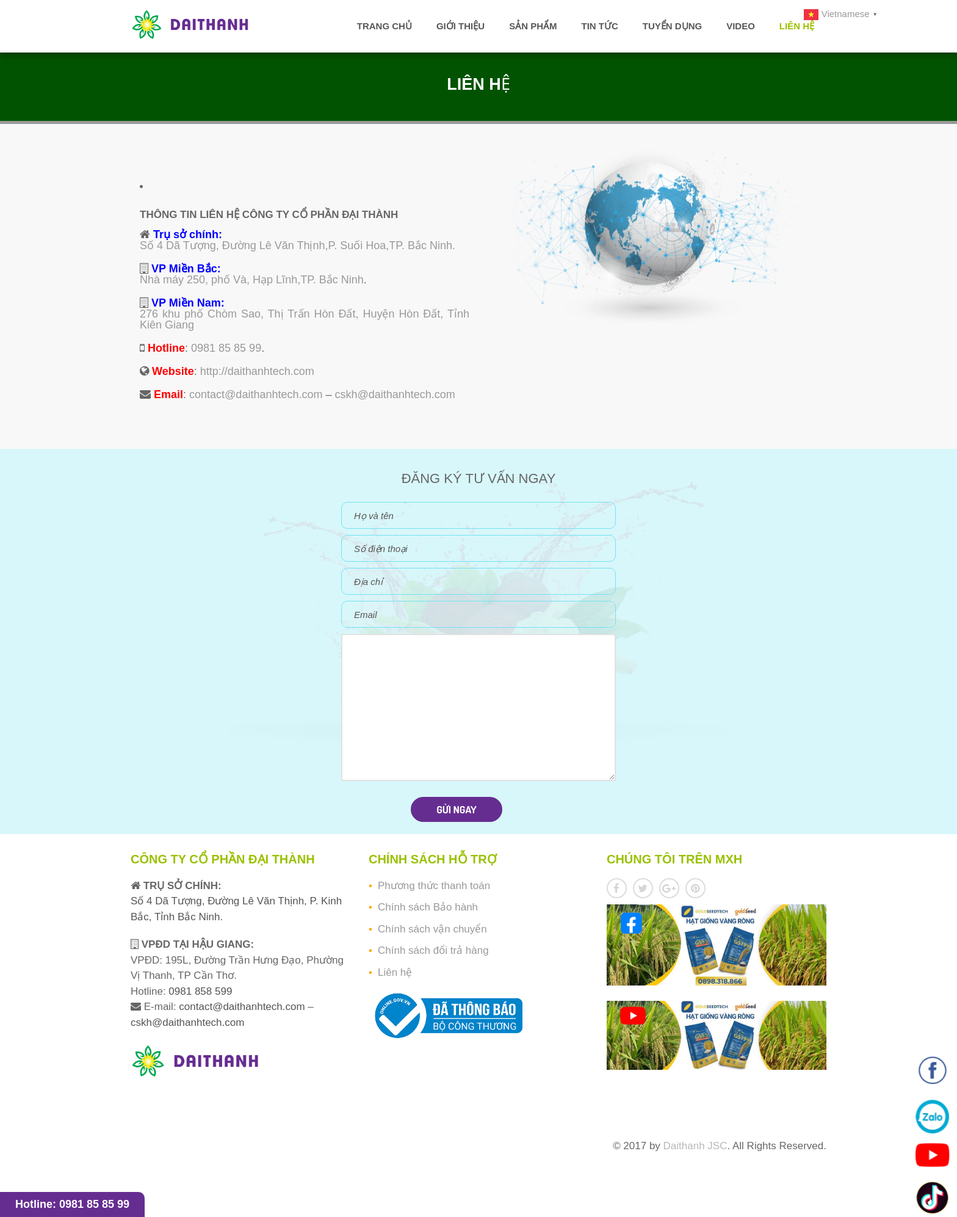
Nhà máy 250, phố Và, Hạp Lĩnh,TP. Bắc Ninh (252, 280)
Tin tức (599, 26)
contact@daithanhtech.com (255, 394)
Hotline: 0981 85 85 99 (72, 1204)
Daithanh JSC (695, 1146)
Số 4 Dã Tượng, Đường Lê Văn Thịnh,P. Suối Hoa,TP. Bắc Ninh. (297, 245)
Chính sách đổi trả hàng (433, 950)
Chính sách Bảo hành (428, 907)
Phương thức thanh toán (434, 886)
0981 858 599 (199, 991)
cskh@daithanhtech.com (394, 394)
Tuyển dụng (672, 26)
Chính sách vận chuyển (432, 929)
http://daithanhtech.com (257, 371)
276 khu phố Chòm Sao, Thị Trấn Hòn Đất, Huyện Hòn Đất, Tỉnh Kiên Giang (304, 319)
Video (740, 26)
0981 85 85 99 (226, 348)
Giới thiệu (460, 26)
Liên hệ (796, 26)
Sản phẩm (533, 26)
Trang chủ (384, 26)
